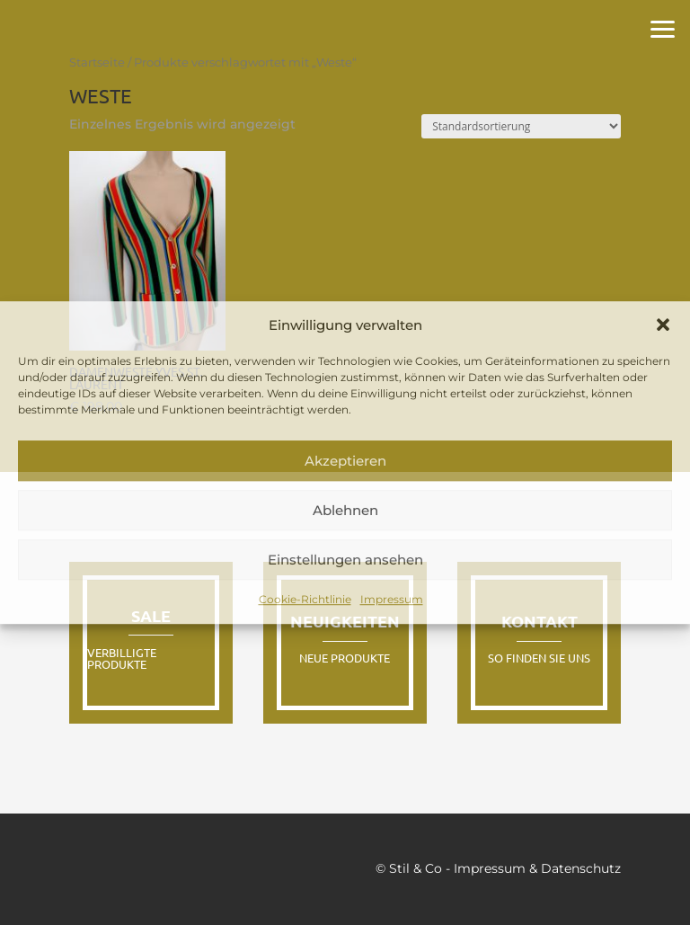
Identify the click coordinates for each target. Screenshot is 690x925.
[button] (663, 325)
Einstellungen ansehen (345, 559)
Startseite (97, 62)
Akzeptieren (345, 460)
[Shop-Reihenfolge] (521, 126)
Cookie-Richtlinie (305, 600)
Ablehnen (345, 510)
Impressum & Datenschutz (537, 868)
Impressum (391, 600)
